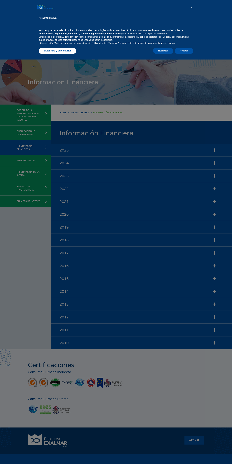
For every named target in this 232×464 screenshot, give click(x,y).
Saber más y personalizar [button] (57, 455)
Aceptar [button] (184, 455)
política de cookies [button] (158, 438)
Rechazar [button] (163, 455)
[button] (191, 412)
